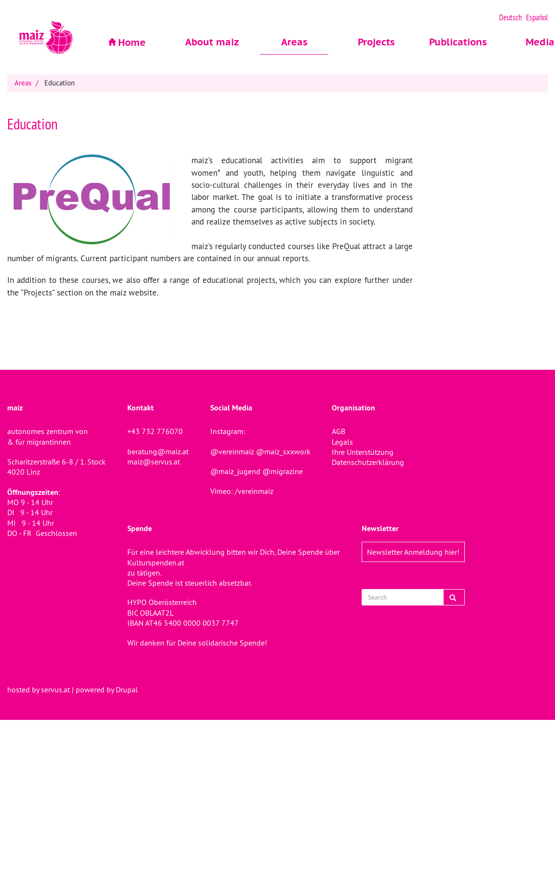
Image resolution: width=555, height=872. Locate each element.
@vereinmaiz (232, 451)
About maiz (212, 42)
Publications (458, 42)
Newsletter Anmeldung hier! (413, 552)
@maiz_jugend (235, 471)
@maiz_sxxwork (283, 451)
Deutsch (510, 17)
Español (537, 17)
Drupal (127, 689)
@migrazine (282, 471)
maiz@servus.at (153, 461)
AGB (338, 431)
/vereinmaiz (253, 491)
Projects (376, 42)
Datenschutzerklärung (368, 462)
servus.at (55, 689)
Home (132, 42)
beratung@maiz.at (158, 451)
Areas (294, 42)
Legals (342, 442)
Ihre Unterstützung (362, 452)
